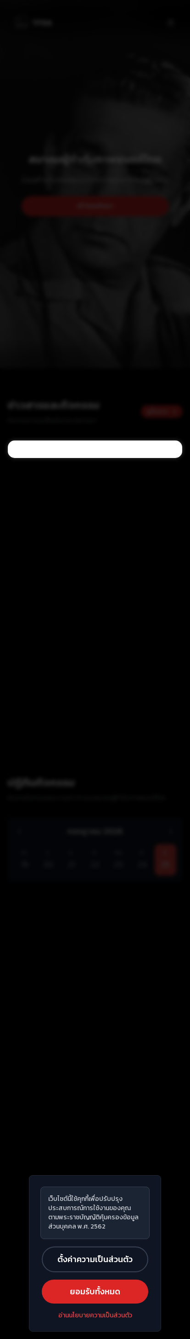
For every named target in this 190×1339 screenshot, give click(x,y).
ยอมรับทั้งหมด (95, 1291)
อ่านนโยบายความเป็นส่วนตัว (95, 1315)
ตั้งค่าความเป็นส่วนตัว (95, 1259)
